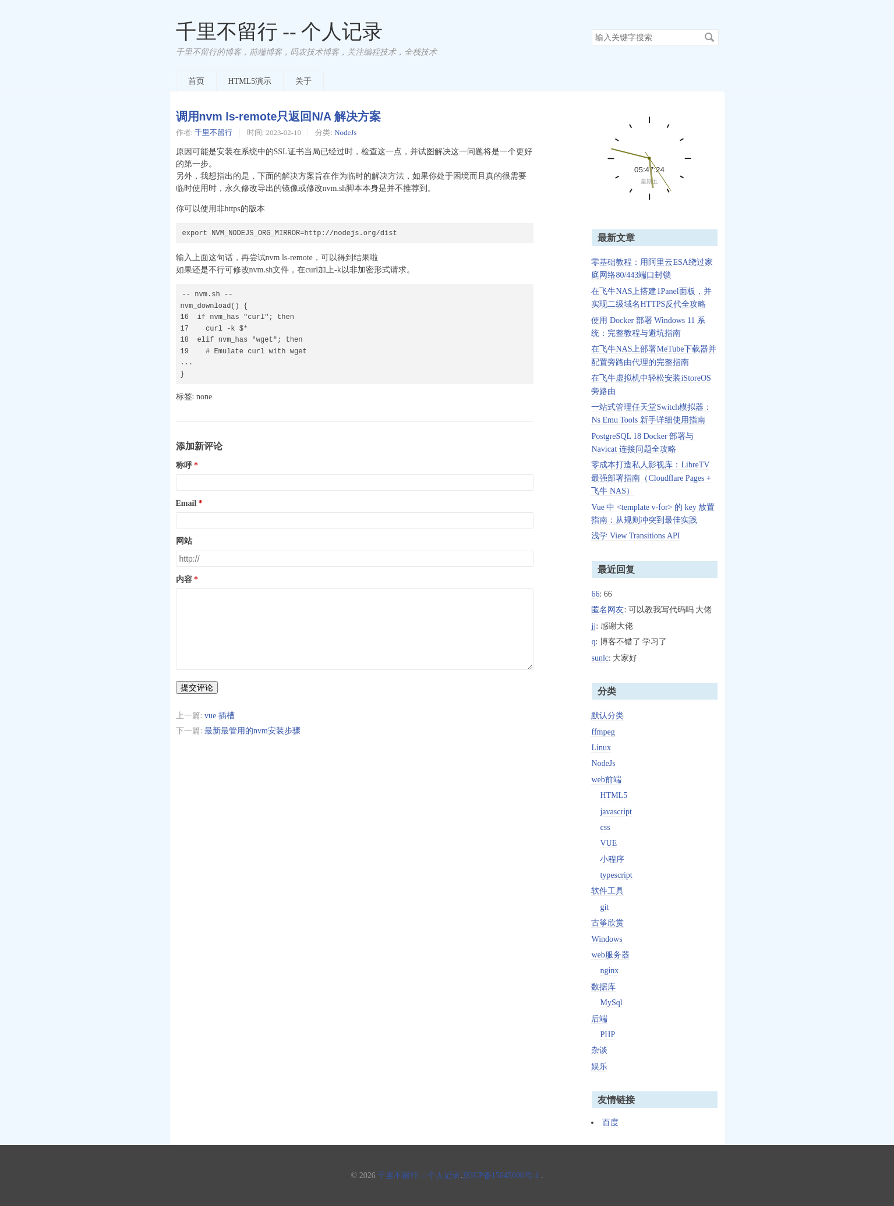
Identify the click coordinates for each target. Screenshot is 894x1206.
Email (186, 503)
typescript (616, 875)
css (605, 827)
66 (595, 594)
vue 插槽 (219, 715)
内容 (184, 579)
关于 (303, 81)
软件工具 (607, 890)
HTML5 (613, 795)
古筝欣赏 (607, 922)
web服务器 (610, 954)
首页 (196, 81)
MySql (611, 1002)
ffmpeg (602, 732)
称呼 (184, 465)
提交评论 (197, 687)
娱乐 (599, 1066)
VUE (608, 843)
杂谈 (599, 1050)
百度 (610, 1122)
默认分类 (607, 715)
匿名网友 (607, 609)
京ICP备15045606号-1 (500, 1175)
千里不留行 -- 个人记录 (279, 31)
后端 (599, 1019)
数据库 (603, 986)
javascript (615, 811)
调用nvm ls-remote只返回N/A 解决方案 (278, 116)
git (604, 907)
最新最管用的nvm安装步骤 (252, 730)
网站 (184, 541)
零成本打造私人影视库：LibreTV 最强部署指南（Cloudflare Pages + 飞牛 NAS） (651, 477)
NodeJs (345, 132)
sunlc (600, 658)
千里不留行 (213, 132)
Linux (600, 747)
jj (593, 626)
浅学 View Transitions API (635, 535)
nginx (609, 970)
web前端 (606, 779)
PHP (607, 1034)
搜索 (709, 37)
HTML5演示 (250, 81)
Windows (606, 939)
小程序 (612, 859)
